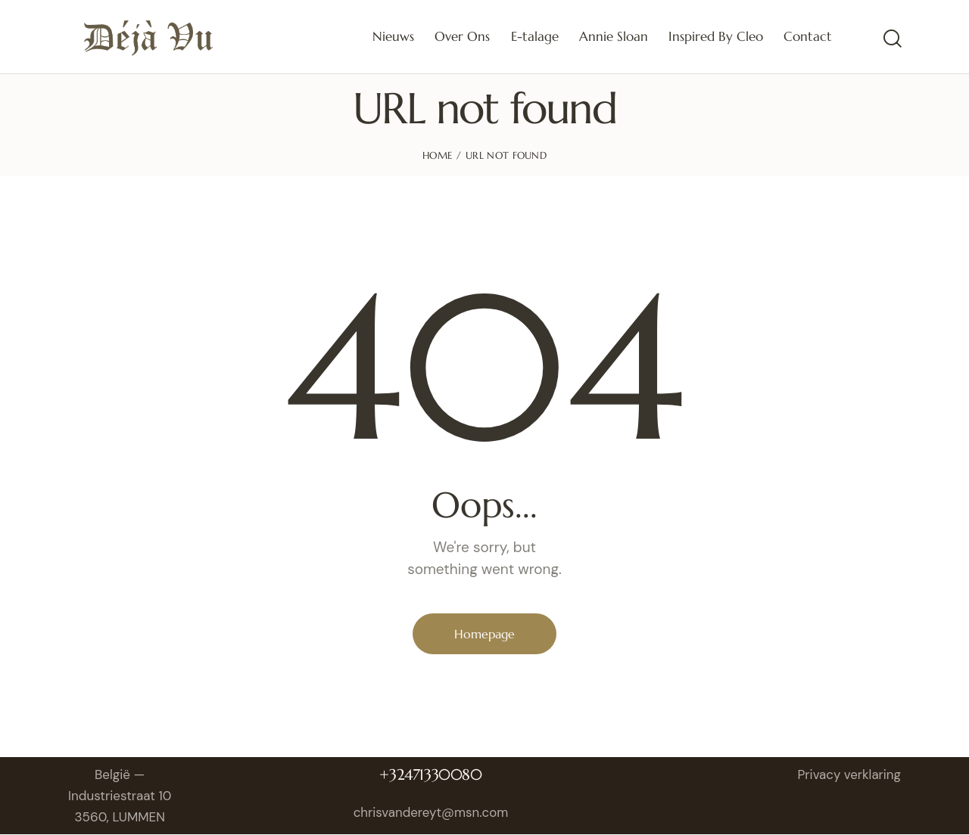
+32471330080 (431, 774)
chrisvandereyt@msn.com (431, 813)
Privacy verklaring (849, 774)
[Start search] (891, 38)
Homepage (484, 633)
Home (437, 155)
